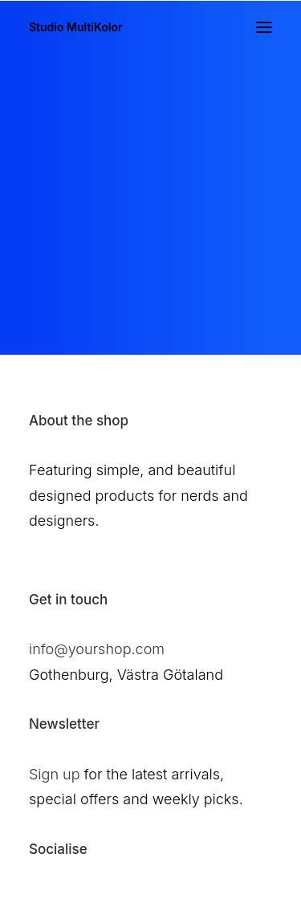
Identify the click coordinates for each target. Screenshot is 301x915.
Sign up (54, 774)
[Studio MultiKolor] (76, 27)
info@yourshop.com (97, 648)
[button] (264, 27)
